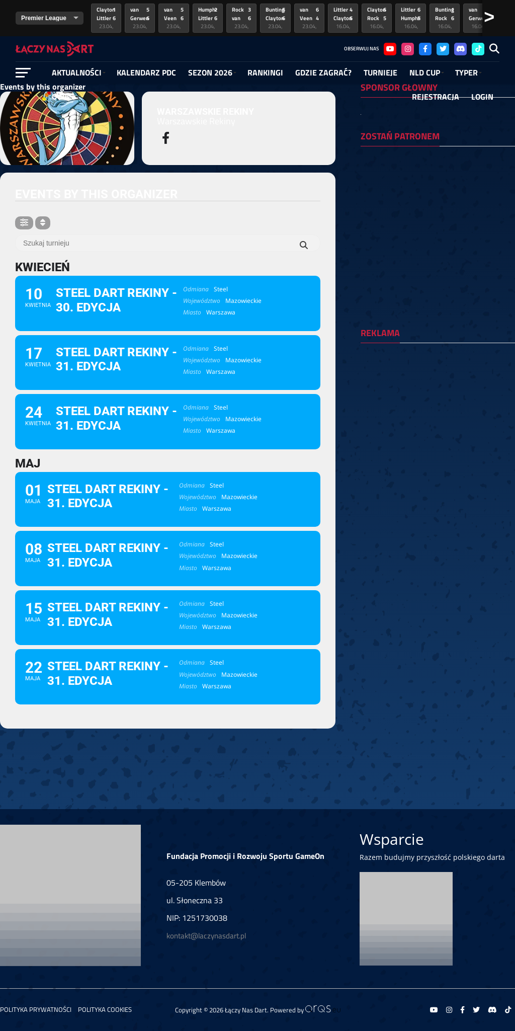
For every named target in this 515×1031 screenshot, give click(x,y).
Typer (466, 72)
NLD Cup (424, 72)
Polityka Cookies (105, 1009)
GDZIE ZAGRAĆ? (323, 72)
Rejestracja (435, 97)
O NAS (63, 97)
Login (482, 97)
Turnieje (380, 72)
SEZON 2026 (210, 72)
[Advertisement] (436, 416)
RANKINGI (265, 72)
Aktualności (77, 72)
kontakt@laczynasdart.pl (206, 935)
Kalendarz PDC (146, 72)
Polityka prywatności (35, 1009)
